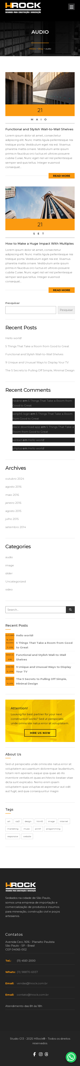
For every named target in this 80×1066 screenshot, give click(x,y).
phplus (17, 448)
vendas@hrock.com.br (32, 983)
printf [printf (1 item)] (38, 828)
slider (8, 573)
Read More (61, 175)
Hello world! (13, 338)
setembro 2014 (15, 527)
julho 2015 (12, 519)
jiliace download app (26, 427)
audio (9, 557)
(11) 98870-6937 (27, 972)
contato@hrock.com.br (33, 994)
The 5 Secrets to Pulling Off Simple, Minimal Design (39, 370)
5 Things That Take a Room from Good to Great (37, 346)
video (9, 589)
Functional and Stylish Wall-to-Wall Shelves (39, 129)
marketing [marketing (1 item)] (12, 828)
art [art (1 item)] (8, 821)
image (9, 565)
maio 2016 (12, 494)
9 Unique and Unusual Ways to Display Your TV (37, 362)
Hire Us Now (40, 733)
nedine (17, 400)
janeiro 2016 (13, 502)
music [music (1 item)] (27, 828)
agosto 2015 (13, 511)
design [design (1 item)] (28, 821)
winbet (17, 440)
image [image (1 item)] (51, 821)
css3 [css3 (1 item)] (18, 821)
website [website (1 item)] (27, 836)
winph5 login (21, 413)
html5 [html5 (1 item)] (40, 821)
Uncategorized (15, 581)
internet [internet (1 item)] (64, 821)
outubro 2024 (14, 478)
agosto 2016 (13, 486)
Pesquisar (12, 303)
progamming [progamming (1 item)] (53, 828)
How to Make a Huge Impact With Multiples (39, 243)
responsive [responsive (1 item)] (12, 836)
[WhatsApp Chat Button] (71, 1057)
